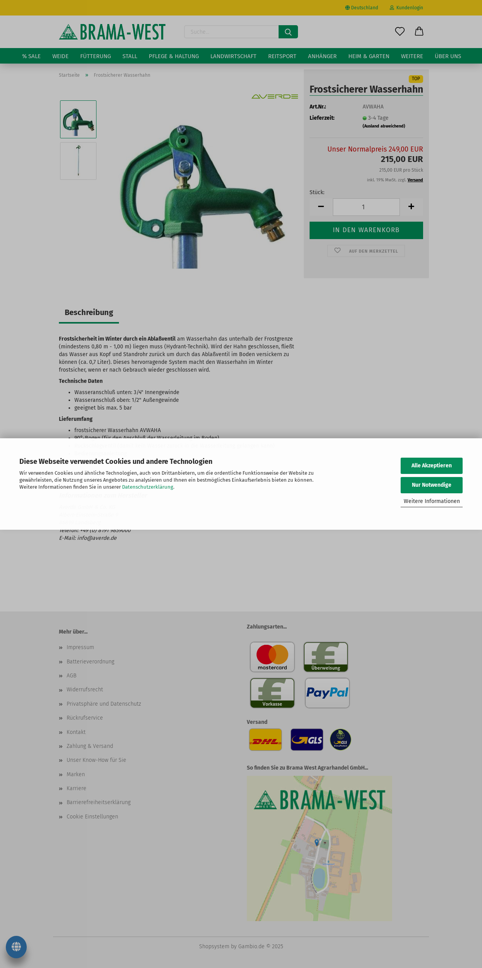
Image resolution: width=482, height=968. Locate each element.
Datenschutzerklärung (147, 487)
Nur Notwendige (431, 485)
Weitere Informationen (432, 501)
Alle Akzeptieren (431, 465)
